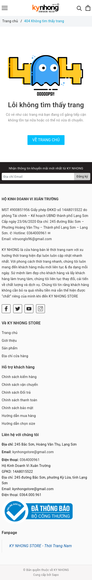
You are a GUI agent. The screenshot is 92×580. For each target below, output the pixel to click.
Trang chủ (9, 333)
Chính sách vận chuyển (20, 385)
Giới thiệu (9, 341)
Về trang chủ (46, 140)
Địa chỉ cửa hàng (15, 356)
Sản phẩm (10, 348)
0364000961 (29, 460)
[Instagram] (40, 308)
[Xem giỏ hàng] (88, 8)
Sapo (55, 575)
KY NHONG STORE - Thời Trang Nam (40, 546)
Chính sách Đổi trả (16, 392)
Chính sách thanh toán (19, 400)
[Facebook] (6, 308)
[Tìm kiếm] (79, 8)
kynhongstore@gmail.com (33, 452)
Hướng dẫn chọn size (18, 424)
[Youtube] (29, 308)
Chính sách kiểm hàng (19, 377)
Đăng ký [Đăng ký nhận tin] (82, 176)
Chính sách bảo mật (17, 408)
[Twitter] (17, 308)
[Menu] (5, 8)
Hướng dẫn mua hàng (19, 416)
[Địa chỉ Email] (38, 176)
